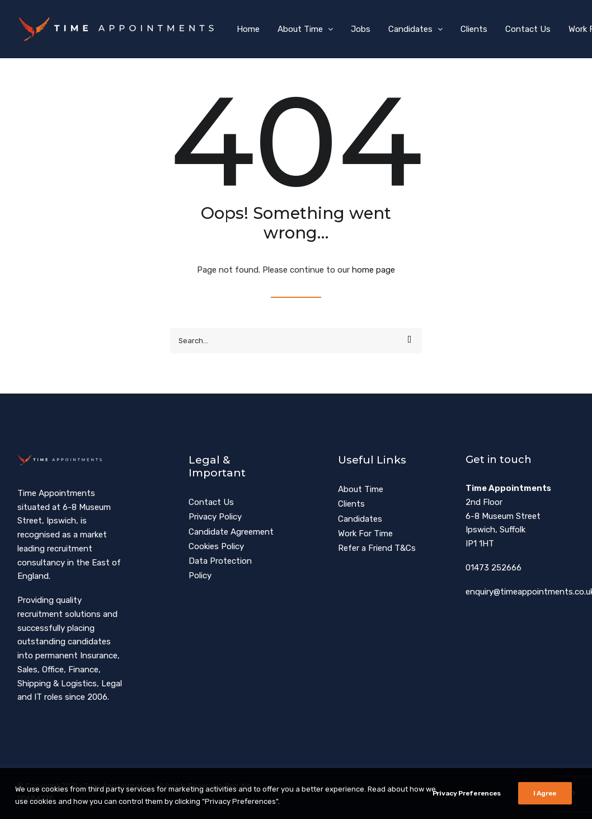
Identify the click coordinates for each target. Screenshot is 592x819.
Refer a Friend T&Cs (377, 548)
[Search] (296, 340)
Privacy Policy (215, 517)
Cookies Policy (216, 546)
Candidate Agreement (231, 532)
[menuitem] (248, 29)
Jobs (360, 29)
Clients (474, 29)
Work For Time (365, 533)
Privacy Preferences (467, 810)
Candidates (415, 29)
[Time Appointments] (119, 29)
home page (373, 270)
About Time (305, 29)
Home (248, 29)
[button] (409, 340)
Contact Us (528, 29)
